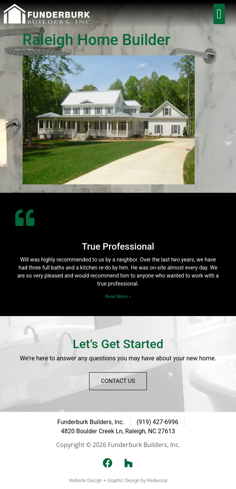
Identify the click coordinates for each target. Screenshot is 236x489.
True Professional (118, 246)
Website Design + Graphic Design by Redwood (118, 480)
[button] (219, 14)
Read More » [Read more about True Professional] (118, 296)
